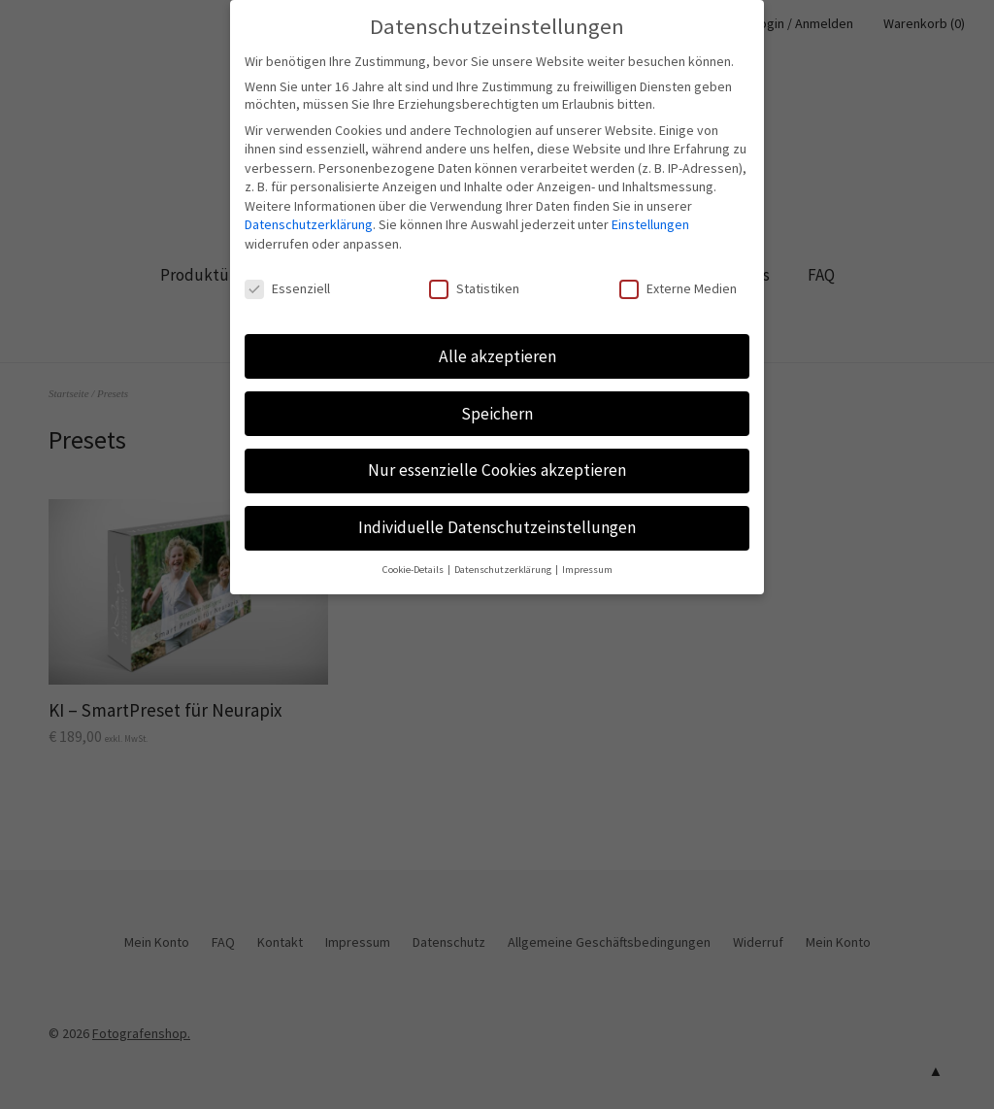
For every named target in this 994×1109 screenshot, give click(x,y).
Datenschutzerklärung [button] (503, 555)
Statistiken (474, 274)
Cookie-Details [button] (414, 555)
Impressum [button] (587, 555)
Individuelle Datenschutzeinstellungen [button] (497, 513)
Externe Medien (678, 274)
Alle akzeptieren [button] (497, 342)
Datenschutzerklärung (309, 210)
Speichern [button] (497, 399)
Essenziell (287, 274)
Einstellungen (650, 210)
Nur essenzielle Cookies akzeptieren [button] (497, 456)
